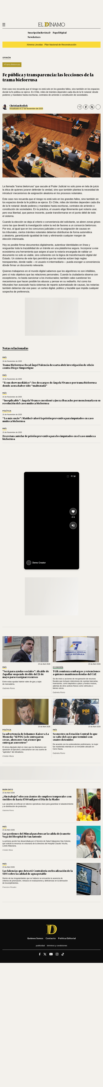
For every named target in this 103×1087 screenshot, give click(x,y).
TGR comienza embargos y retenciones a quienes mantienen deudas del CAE (76, 672)
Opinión (6, 58)
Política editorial (67, 938)
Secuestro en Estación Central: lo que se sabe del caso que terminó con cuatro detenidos (75, 736)
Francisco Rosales (9, 887)
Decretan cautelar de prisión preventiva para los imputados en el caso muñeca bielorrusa (49, 437)
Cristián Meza (8, 756)
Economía (58, 667)
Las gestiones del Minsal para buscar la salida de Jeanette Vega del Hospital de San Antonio (36, 835)
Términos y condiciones (57, 945)
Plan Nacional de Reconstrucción (60, 44)
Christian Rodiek (18, 105)
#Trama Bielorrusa (12, 64)
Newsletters (34, 37)
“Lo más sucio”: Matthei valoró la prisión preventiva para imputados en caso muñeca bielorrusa (48, 419)
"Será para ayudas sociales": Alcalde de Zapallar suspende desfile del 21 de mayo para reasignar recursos (25, 674)
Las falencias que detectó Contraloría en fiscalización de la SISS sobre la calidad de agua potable (37, 872)
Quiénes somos (35, 938)
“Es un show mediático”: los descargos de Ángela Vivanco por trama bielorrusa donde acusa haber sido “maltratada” (49, 384)
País (4, 357)
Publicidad (40, 945)
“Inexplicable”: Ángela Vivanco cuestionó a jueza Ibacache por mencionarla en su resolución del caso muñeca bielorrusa (51, 401)
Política (6, 411)
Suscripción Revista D (39, 32)
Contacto (51, 938)
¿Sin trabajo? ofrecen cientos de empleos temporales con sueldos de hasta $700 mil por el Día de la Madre (36, 798)
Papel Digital (60, 32)
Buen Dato (7, 790)
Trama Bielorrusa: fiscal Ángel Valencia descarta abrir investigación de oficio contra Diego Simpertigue (48, 366)
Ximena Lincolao (35, 44)
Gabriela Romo (8, 688)
